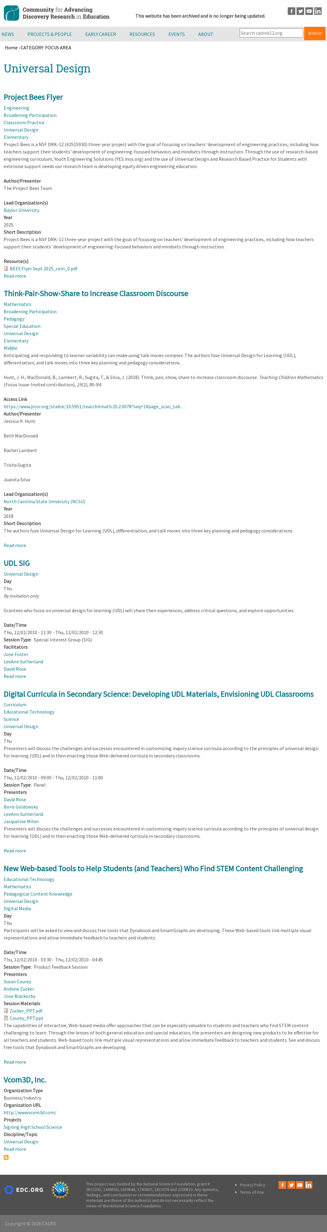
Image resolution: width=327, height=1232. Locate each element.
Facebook (291, 11)
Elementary (16, 137)
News (8, 34)
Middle (10, 348)
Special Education (22, 326)
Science (11, 719)
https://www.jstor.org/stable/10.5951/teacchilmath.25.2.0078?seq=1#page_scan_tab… (94, 406)
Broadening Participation (30, 115)
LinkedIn (318, 11)
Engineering (16, 108)
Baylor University (21, 210)
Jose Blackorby (19, 996)
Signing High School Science (33, 1127)
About (205, 34)
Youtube (309, 11)
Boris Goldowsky (21, 807)
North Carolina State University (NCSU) (44, 501)
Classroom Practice (24, 122)
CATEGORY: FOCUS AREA (46, 47)
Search (315, 33)
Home (11, 47)
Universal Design (21, 130)
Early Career (100, 34)
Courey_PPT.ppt (27, 1018)
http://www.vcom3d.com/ (30, 1112)
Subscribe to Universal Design (6, 1157)
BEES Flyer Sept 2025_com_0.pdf (44, 268)
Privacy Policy (252, 1185)
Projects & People (49, 34)
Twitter (300, 11)
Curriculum (15, 704)
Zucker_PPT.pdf (26, 1011)
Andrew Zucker (19, 989)
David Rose (15, 669)
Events (176, 34)
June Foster (16, 654)
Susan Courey (17, 981)
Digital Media (17, 908)
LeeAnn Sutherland (23, 661)
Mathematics (17, 304)
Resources (142, 34)
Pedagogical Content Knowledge (38, 894)
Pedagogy (14, 319)
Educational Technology (29, 712)
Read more (15, 276)
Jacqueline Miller (21, 821)
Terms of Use (252, 1192)
